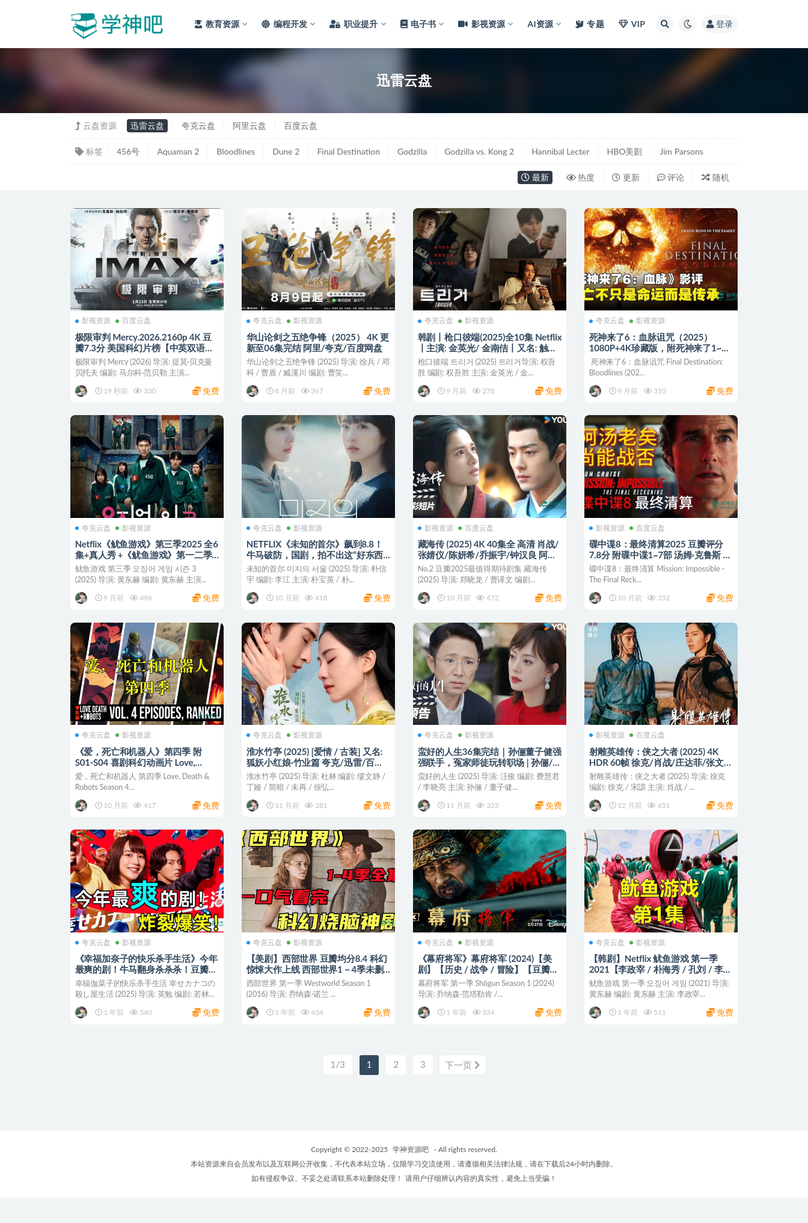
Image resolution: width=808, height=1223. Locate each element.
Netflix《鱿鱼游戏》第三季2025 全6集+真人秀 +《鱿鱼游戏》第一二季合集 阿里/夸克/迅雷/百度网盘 (145, 560)
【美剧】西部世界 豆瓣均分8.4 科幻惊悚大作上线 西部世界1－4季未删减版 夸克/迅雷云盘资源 (318, 988)
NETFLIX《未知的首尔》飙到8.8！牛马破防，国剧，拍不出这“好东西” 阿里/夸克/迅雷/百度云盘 (318, 560)
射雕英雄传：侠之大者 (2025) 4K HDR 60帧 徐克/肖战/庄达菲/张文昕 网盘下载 (657, 775)
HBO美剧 (624, 151)
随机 (715, 177)
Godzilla (412, 151)
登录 (719, 24)
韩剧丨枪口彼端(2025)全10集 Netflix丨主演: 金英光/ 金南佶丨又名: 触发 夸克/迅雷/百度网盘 (486, 347)
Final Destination (348, 151)
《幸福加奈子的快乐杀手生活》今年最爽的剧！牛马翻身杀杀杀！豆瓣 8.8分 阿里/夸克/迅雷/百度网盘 (144, 988)
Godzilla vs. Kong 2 (479, 151)
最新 (535, 177)
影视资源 (94, 320)
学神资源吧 (411, 1174)
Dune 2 (285, 151)
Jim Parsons (681, 151)
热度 (580, 177)
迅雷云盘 (147, 125)
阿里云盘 (249, 125)
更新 (626, 177)
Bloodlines (235, 151)
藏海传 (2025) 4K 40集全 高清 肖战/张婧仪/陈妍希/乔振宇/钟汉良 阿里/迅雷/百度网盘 (489, 560)
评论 (671, 177)
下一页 (462, 1090)
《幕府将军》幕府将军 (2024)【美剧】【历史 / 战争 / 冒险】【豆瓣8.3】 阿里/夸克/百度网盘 (486, 988)
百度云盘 (300, 125)
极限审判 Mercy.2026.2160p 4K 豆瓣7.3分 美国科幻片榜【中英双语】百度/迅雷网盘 (145, 347)
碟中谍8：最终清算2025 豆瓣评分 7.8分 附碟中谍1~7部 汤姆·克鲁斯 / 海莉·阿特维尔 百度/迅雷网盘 (659, 560)
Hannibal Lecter (560, 151)
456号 (128, 151)
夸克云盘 (198, 125)
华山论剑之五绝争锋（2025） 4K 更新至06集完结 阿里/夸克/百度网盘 (316, 347)
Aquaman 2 (178, 151)
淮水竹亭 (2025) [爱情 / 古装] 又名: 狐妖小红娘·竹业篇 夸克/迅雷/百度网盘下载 (316, 775)
